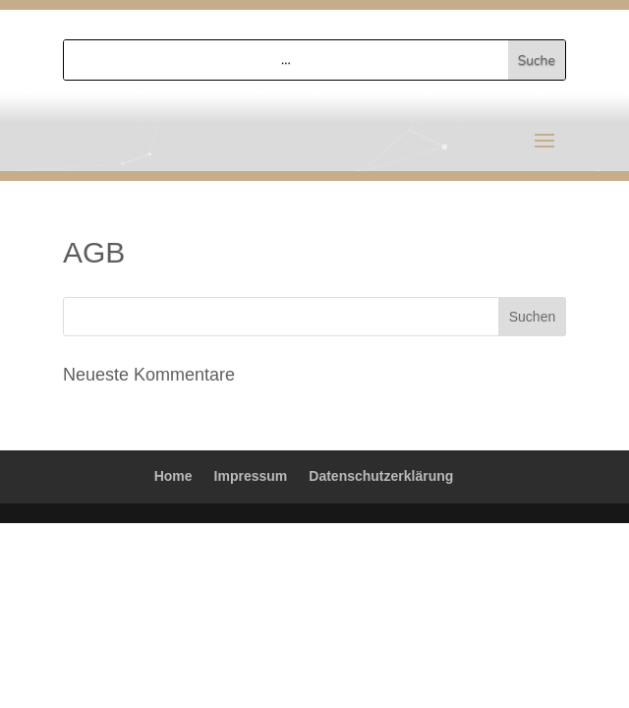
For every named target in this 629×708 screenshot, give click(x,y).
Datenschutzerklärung (381, 476)
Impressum (251, 476)
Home (173, 476)
